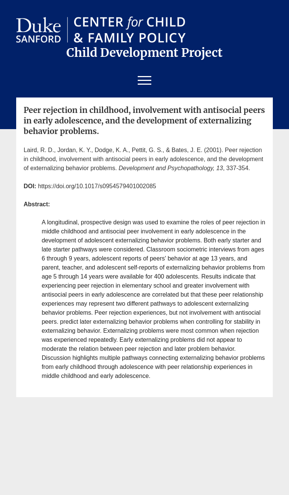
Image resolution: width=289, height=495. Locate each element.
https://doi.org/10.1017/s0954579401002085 (97, 186)
